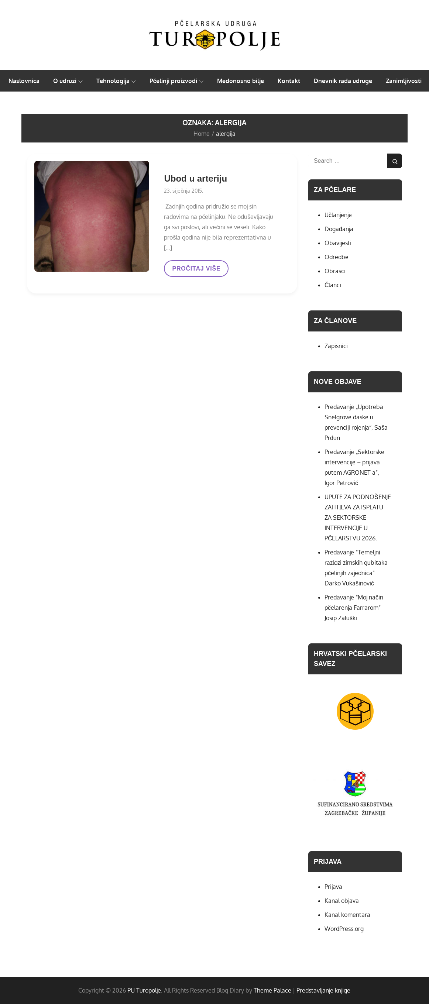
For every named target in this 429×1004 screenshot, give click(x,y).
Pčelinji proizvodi (177, 81)
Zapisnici (336, 346)
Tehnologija (116, 81)
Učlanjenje (338, 215)
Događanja (339, 229)
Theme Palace (272, 990)
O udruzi (68, 81)
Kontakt (289, 81)
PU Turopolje (144, 990)
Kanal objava (342, 900)
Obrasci (335, 271)
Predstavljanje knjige (323, 990)
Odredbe (337, 257)
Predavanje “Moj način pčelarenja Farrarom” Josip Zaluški (354, 608)
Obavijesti (338, 243)
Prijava (333, 886)
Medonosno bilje (240, 81)
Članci (333, 285)
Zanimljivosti (404, 81)
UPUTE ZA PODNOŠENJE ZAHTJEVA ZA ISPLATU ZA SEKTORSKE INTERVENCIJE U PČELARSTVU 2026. (358, 517)
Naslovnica (24, 81)
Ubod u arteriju (195, 178)
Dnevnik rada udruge (343, 81)
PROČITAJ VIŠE (196, 271)
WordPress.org (344, 928)
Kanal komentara (347, 914)
